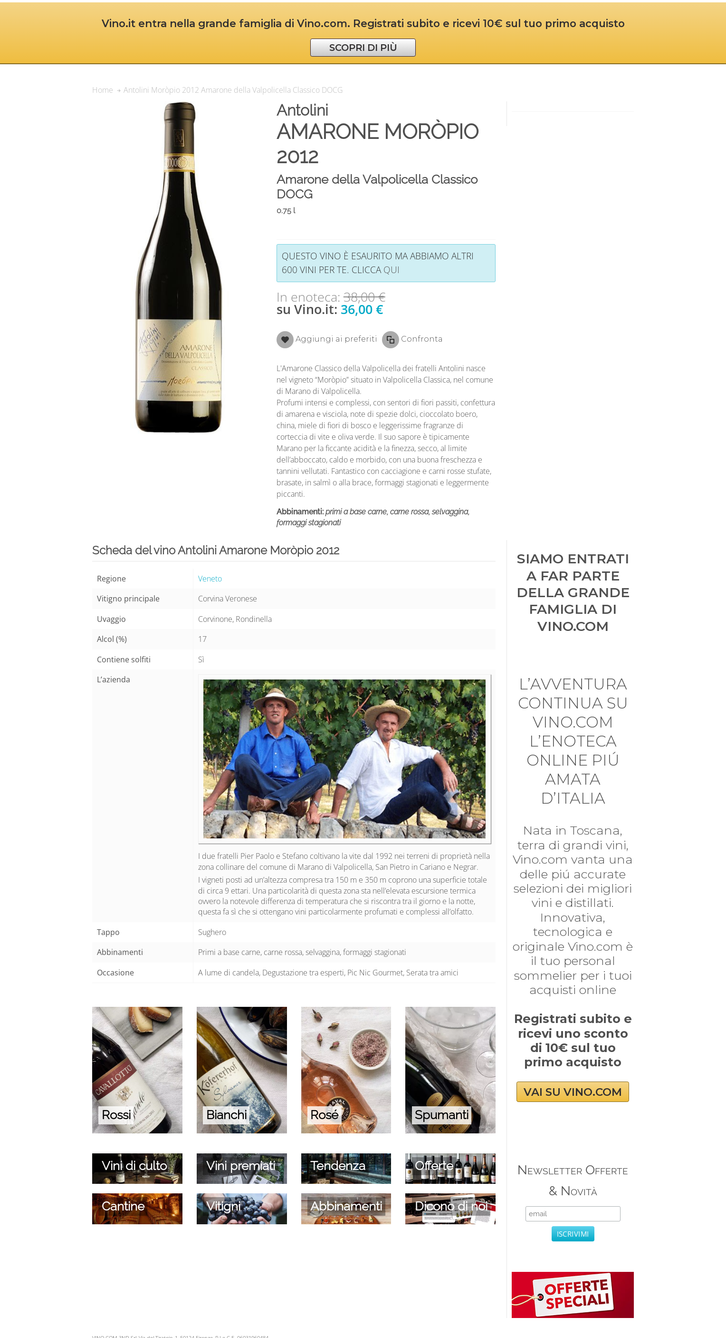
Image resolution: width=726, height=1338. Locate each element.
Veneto (210, 578)
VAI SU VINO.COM (573, 1091)
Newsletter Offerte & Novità (572, 1180)
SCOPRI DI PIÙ (363, 47)
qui (391, 269)
